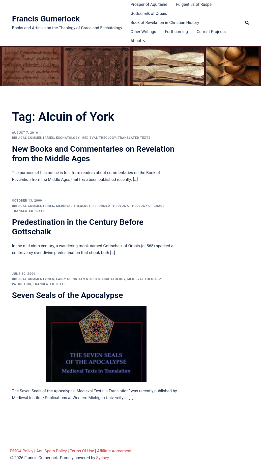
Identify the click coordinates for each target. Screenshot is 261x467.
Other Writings (143, 31)
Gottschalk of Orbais (149, 13)
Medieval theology (98, 138)
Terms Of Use (82, 451)
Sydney (102, 457)
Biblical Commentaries (33, 138)
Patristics (21, 284)
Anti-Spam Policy (51, 451)
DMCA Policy (21, 451)
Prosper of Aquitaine (149, 4)
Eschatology (67, 138)
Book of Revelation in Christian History (165, 22)
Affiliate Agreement (114, 451)
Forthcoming (176, 31)
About (136, 40)
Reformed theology (110, 206)
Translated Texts (134, 138)
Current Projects (211, 31)
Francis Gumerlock (46, 18)
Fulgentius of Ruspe (194, 4)
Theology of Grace (147, 206)
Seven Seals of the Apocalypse (67, 295)
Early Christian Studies (78, 279)
